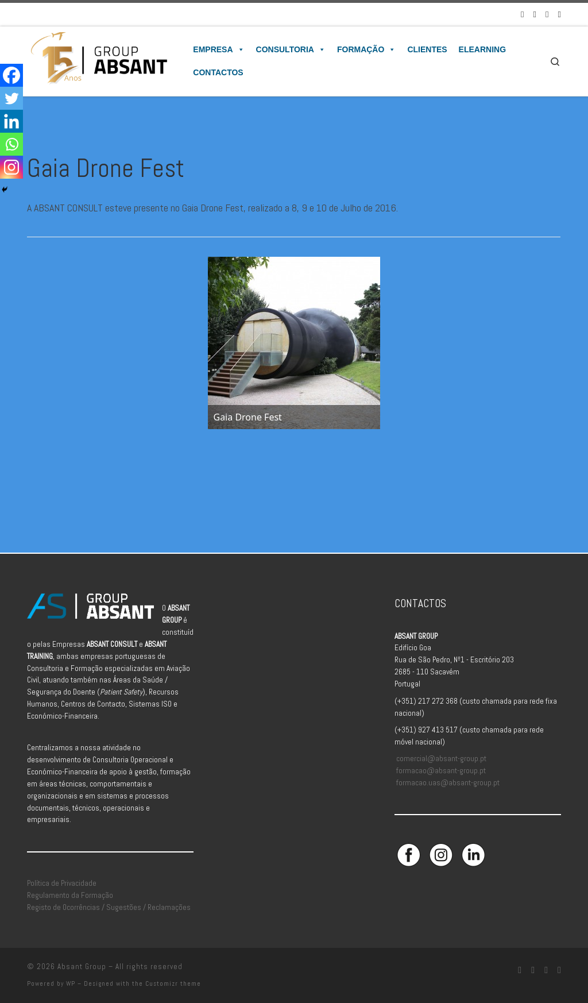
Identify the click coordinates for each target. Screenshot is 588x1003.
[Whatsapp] (11, 144)
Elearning (482, 49)
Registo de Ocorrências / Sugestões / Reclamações (109, 907)
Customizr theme (173, 983)
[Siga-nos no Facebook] (522, 14)
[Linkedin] (11, 121)
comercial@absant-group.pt (441, 758)
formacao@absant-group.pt (441, 771)
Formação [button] (366, 49)
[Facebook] (11, 75)
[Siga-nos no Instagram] (534, 14)
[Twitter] (11, 98)
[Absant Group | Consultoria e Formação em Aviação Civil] (98, 60)
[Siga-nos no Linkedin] (547, 14)
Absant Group (81, 966)
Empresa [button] (218, 49)
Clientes (427, 49)
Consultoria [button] (291, 49)
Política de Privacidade (61, 883)
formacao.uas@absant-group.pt (448, 783)
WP (70, 983)
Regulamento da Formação (70, 895)
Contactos (218, 72)
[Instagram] (11, 167)
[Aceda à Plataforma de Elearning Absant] (559, 14)
